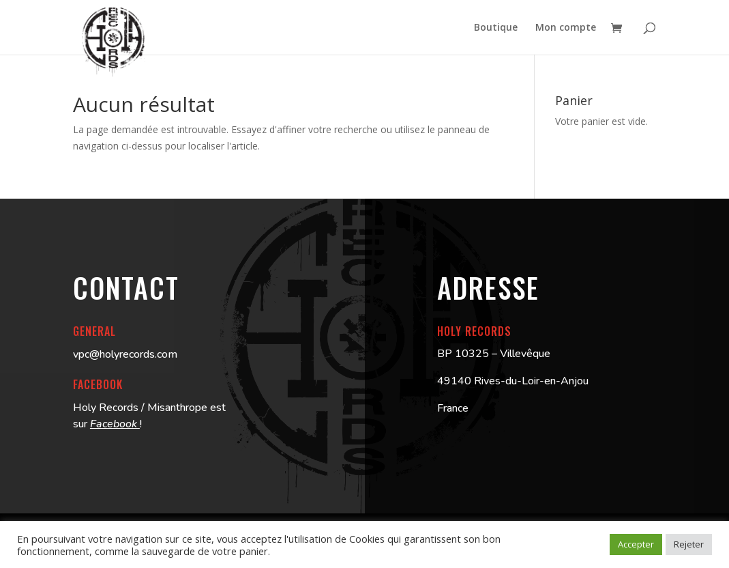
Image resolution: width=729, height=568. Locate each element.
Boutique (496, 28)
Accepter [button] (636, 544)
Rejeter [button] (689, 544)
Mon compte (565, 28)
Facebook (115, 423)
